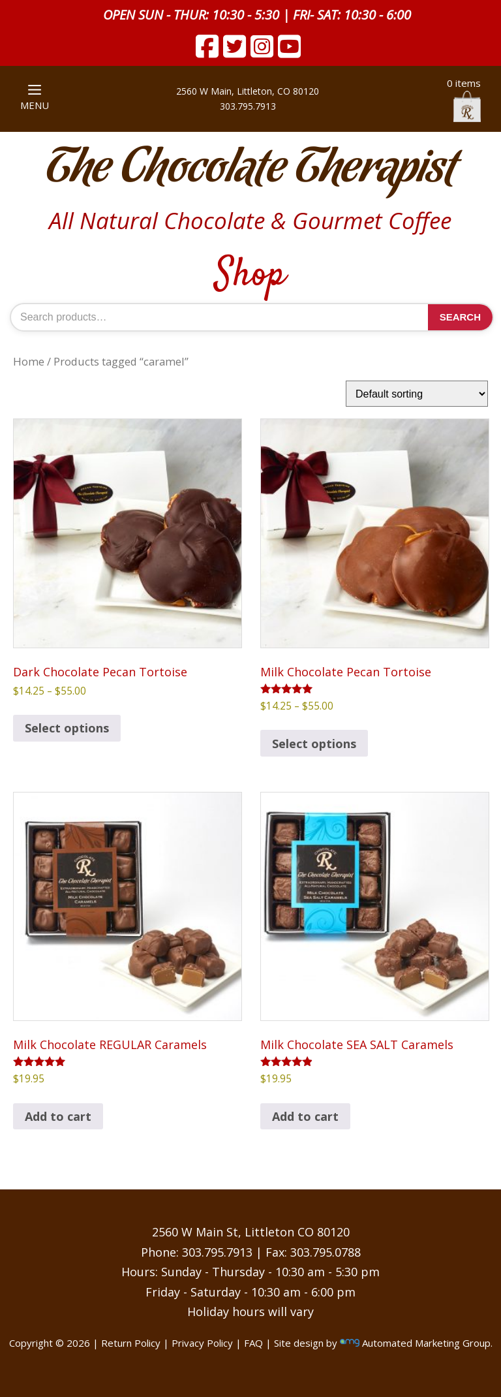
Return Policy (130, 1342)
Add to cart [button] (58, 1116)
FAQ (253, 1342)
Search (460, 316)
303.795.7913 (248, 106)
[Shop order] (417, 394)
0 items (464, 99)
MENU (34, 98)
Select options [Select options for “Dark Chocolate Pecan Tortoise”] (67, 728)
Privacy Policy (202, 1342)
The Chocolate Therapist (250, 169)
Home (28, 361)
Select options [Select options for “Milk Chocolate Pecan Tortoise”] (314, 743)
